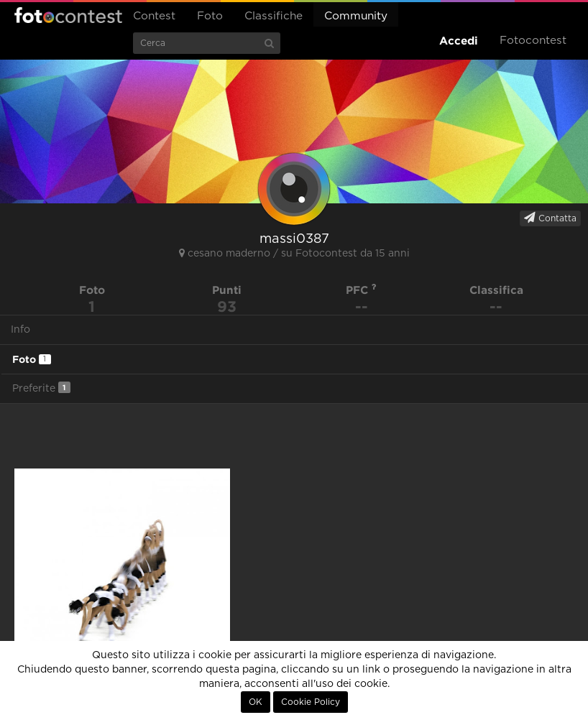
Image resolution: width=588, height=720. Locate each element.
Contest (154, 16)
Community (355, 16)
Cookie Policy (310, 702)
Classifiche (273, 16)
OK (255, 702)
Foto (210, 16)
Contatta (550, 217)
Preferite (41, 388)
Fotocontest (68, 15)
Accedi (458, 40)
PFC (361, 290)
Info (20, 330)
